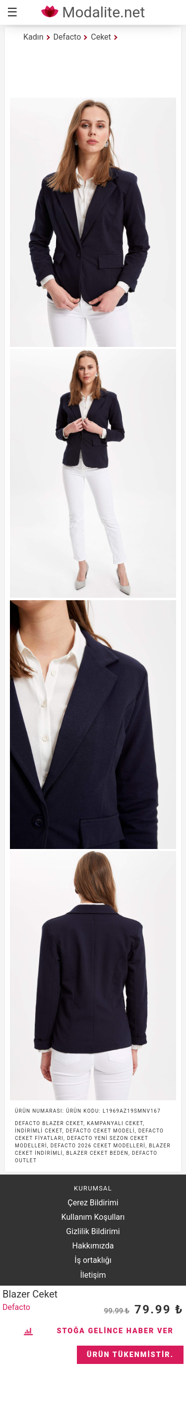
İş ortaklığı (92, 1260)
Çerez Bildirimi (92, 1202)
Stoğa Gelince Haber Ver (115, 1331)
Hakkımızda (93, 1245)
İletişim (93, 1275)
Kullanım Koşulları (93, 1217)
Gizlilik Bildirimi (93, 1231)
